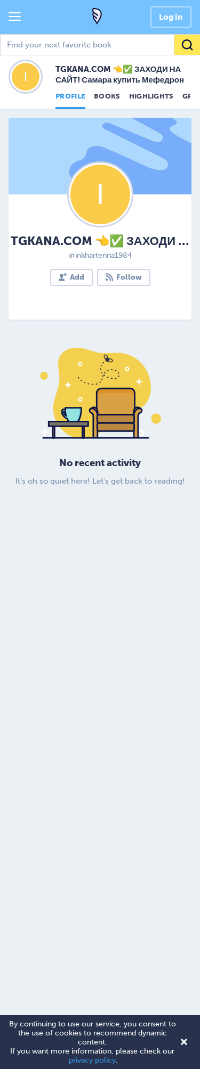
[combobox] (100, 44)
